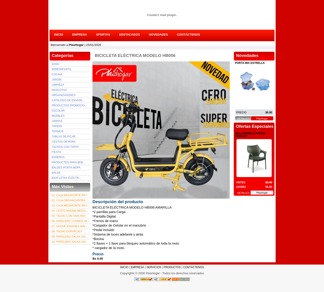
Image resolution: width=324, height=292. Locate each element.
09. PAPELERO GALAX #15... (70, 236)
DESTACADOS (129, 34)
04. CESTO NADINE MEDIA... (70, 210)
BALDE (56, 172)
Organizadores (63, 95)
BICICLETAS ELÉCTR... (66, 178)
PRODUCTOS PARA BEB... (68, 162)
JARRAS (57, 121)
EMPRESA (79, 34)
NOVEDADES (158, 34)
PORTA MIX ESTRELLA (250, 63)
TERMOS (57, 131)
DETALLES (243, 118)
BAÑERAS (58, 157)
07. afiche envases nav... (70, 226)
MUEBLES (58, 116)
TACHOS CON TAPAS (65, 147)
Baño (55, 64)
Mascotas (59, 90)
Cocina (57, 74)
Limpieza (58, 84)
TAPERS (57, 126)
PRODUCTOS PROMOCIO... (69, 105)
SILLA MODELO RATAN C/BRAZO (250, 135)
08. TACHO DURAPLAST (67, 231)
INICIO (58, 34)
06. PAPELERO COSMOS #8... (70, 221)
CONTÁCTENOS (188, 34)
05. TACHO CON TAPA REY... (70, 216)
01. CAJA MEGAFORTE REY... (70, 195)
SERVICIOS (153, 267)
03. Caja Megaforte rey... (70, 205)
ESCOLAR (58, 110)
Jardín (56, 79)
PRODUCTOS (172, 267)
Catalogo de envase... (68, 100)
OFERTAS (103, 34)
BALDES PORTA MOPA (66, 167)
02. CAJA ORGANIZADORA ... (70, 200)
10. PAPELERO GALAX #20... (70, 241)
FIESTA (56, 152)
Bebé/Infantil (62, 69)
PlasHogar (262, 118)
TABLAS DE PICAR (63, 136)
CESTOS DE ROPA (64, 141)
